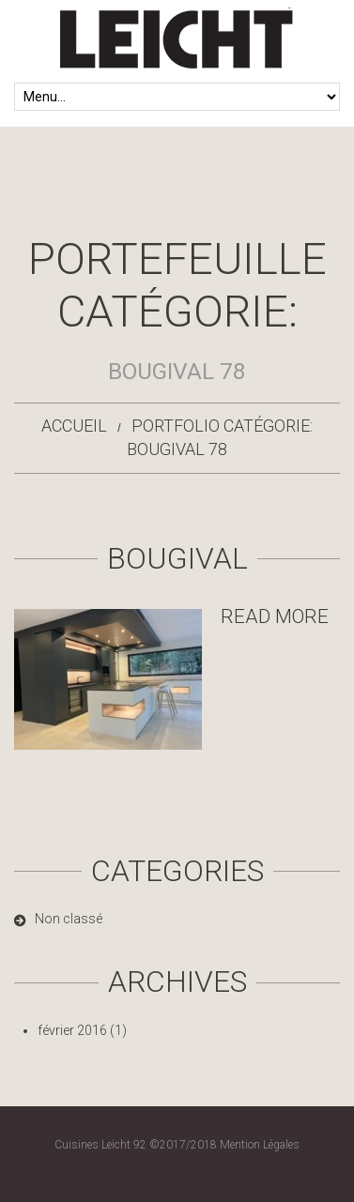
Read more (275, 616)
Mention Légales (260, 1144)
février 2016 (72, 1030)
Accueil (74, 425)
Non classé (68, 918)
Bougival (177, 558)
